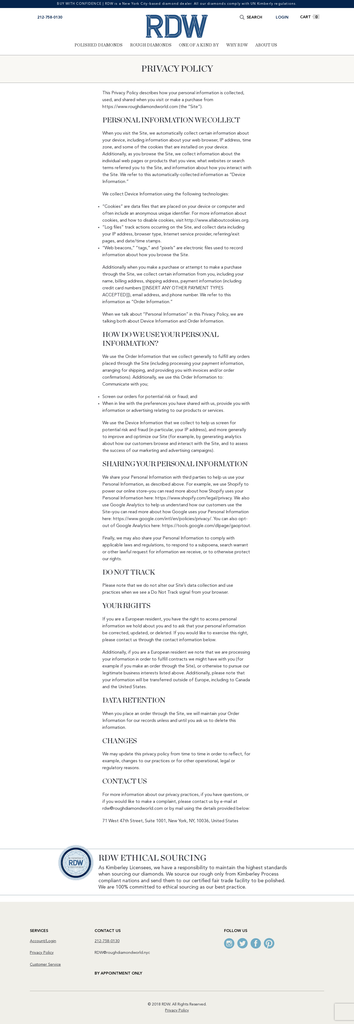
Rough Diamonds (150, 45)
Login (282, 17)
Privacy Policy (42, 953)
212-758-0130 (49, 17)
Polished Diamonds (98, 45)
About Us (266, 45)
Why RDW (237, 45)
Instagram (229, 943)
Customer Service (45, 965)
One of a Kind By (199, 45)
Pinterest (269, 943)
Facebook (256, 943)
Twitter (242, 943)
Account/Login (43, 941)
